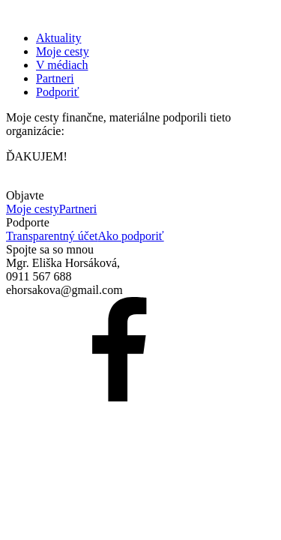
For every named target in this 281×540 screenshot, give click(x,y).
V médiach (62, 64)
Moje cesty (62, 51)
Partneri (55, 78)
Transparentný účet (52, 236)
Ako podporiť (131, 236)
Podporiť (57, 92)
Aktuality (58, 38)
